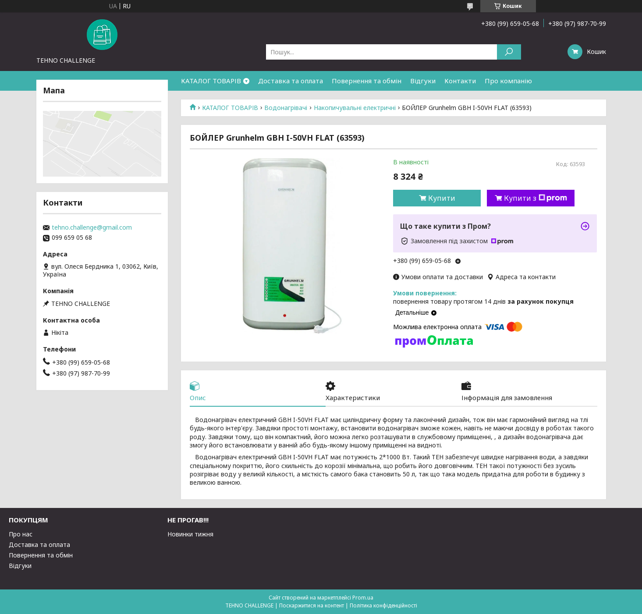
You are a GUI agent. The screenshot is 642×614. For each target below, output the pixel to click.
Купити (441, 198)
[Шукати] (509, 52)
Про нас (20, 534)
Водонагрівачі (285, 108)
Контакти (460, 80)
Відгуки (423, 80)
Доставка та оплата (290, 80)
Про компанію (508, 80)
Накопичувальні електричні (355, 108)
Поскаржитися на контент (311, 605)
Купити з (535, 198)
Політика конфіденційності (383, 605)
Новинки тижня (190, 534)
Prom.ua (362, 597)
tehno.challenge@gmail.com (92, 227)
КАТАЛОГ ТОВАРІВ (211, 80)
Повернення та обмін (366, 80)
